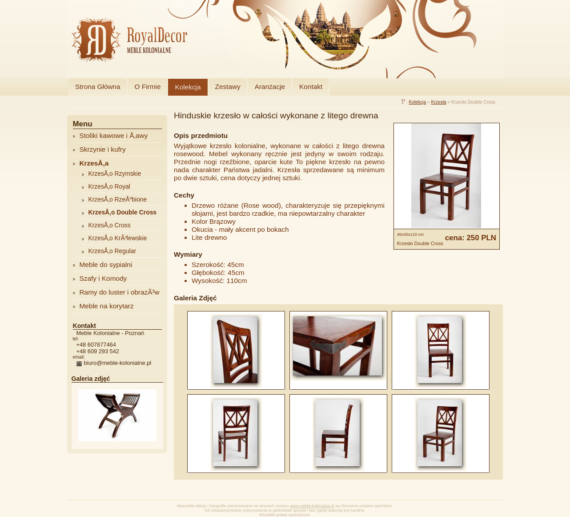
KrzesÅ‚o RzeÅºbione (117, 199)
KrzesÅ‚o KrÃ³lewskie (117, 238)
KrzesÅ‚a (94, 163)
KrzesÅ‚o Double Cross (122, 212)
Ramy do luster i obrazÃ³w (120, 292)
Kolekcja (188, 87)
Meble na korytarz (107, 306)
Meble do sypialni (106, 264)
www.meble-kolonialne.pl (312, 506)
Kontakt (310, 86)
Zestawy (228, 86)
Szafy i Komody (103, 278)
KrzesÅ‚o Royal (109, 186)
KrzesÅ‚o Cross (109, 225)
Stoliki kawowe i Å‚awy (114, 135)
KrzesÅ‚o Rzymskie (114, 173)
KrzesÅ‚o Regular (112, 250)
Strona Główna (97, 86)
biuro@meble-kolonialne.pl (118, 362)
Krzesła (438, 102)
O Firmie (148, 86)
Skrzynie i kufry (103, 149)
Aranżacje (270, 86)
